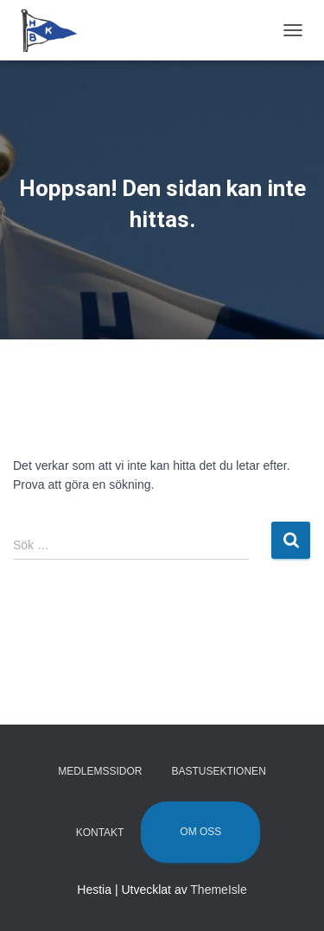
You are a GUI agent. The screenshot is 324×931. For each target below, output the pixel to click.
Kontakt (100, 832)
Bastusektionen (218, 771)
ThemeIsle (218, 889)
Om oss (200, 832)
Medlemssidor (100, 771)
